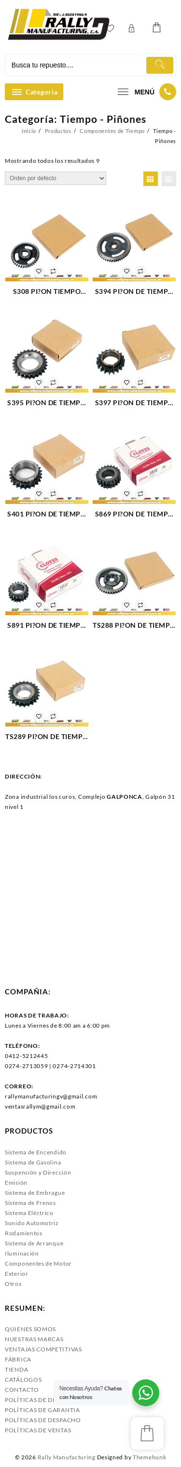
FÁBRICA (18, 1359)
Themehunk (149, 1457)
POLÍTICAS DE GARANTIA (42, 1410)
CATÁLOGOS (23, 1379)
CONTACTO (22, 1389)
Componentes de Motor (38, 1263)
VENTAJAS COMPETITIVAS (43, 1349)
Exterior (16, 1273)
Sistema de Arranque (34, 1243)
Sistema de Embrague (35, 1192)
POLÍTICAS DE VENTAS (38, 1430)
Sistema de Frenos (30, 1202)
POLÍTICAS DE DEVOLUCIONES (51, 1399)
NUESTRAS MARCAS (34, 1339)
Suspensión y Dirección (38, 1172)
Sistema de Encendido (36, 1152)
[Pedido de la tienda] (55, 178)
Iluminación (22, 1253)
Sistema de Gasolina (33, 1162)
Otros (13, 1283)
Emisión (16, 1182)
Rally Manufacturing (67, 1457)
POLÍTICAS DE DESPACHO (43, 1420)
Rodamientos (23, 1233)
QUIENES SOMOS (30, 1329)
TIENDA (16, 1369)
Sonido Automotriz (32, 1223)
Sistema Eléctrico (29, 1212)
